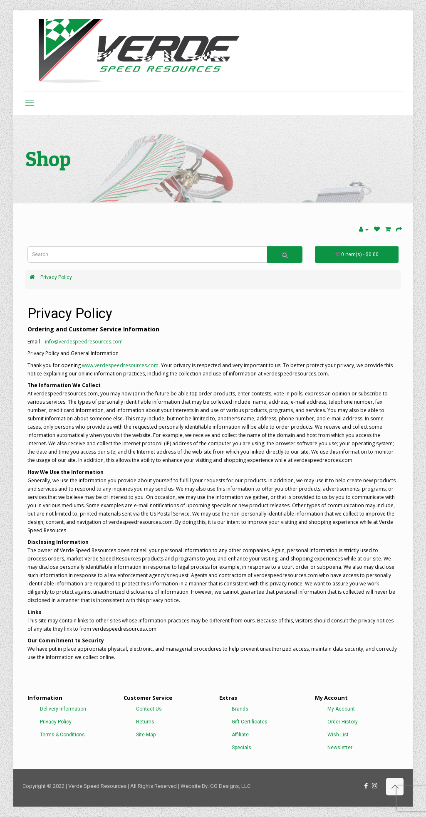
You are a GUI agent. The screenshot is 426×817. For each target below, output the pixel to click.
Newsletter (339, 747)
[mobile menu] (29, 103)
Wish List (338, 735)
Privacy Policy (56, 277)
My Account (341, 709)
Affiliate (240, 735)
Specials (241, 747)
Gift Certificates (249, 722)
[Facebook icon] (366, 786)
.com (117, 341)
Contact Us (149, 709)
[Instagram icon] (375, 786)
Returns (145, 722)
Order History (342, 722)
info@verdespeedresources (78, 341)
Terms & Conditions (62, 735)
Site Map (146, 735)
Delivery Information (63, 709)
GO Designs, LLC (230, 786)
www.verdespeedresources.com (120, 365)
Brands (240, 709)
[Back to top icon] (395, 786)
